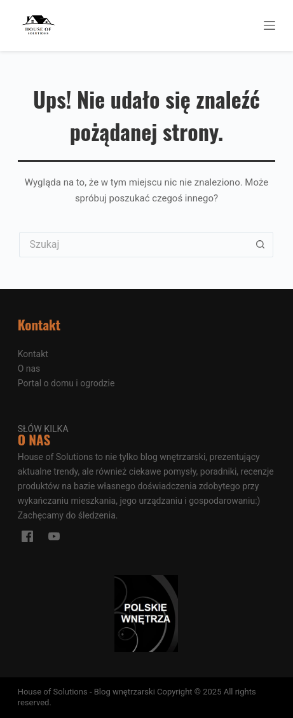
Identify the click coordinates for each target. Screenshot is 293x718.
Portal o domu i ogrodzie (66, 383)
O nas (29, 368)
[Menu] (269, 25)
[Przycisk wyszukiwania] (260, 244)
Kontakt (33, 354)
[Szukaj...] (133, 244)
